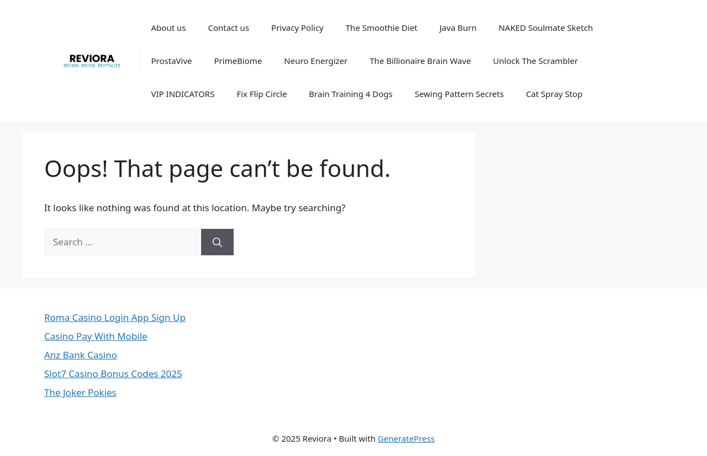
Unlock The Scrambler (535, 60)
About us (168, 27)
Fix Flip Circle (261, 93)
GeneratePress (406, 438)
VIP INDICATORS (183, 93)
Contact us (228, 27)
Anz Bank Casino (80, 354)
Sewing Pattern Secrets (459, 93)
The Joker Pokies (80, 392)
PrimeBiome (238, 60)
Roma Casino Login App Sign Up (115, 317)
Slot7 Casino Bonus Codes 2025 (113, 373)
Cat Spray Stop (554, 93)
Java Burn (458, 27)
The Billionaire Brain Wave (420, 60)
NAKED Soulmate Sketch (546, 27)
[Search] (217, 242)
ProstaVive (171, 60)
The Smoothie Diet (382, 27)
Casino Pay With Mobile (95, 336)
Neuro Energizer (315, 60)
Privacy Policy (297, 27)
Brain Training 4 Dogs (350, 93)
